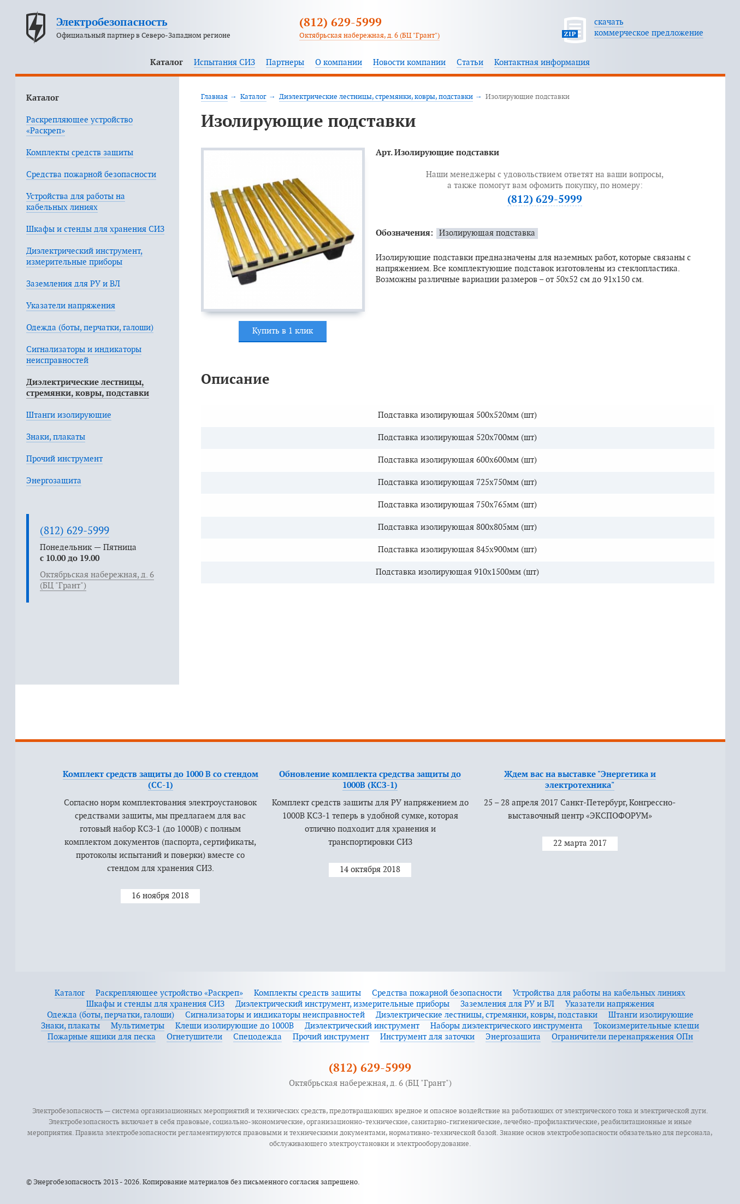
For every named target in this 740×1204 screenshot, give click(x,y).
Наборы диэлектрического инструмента (506, 1026)
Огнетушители (194, 1037)
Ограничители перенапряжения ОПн (622, 1037)
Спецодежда (257, 1037)
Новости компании (409, 62)
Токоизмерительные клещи (646, 1026)
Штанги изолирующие (68, 415)
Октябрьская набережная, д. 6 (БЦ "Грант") (369, 35)
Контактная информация (542, 62)
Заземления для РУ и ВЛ (73, 284)
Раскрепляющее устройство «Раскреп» (169, 993)
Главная (214, 96)
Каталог (166, 62)
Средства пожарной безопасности (91, 174)
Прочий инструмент (64, 459)
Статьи (470, 62)
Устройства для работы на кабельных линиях (599, 993)
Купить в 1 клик (282, 331)
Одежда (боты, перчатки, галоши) (89, 327)
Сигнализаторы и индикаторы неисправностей (275, 1015)
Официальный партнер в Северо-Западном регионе (143, 35)
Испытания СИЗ (224, 62)
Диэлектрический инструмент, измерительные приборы (342, 1004)
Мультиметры (137, 1026)
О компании (338, 62)
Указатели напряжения (70, 306)
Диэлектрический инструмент (362, 1026)
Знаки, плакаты (55, 437)
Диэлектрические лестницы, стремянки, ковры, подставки (376, 96)
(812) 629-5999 (340, 23)
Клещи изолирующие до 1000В (234, 1026)
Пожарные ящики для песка (102, 1037)
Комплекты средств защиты (79, 152)
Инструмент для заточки (427, 1037)
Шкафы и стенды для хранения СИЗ (95, 229)
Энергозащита (53, 481)
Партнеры (285, 62)
